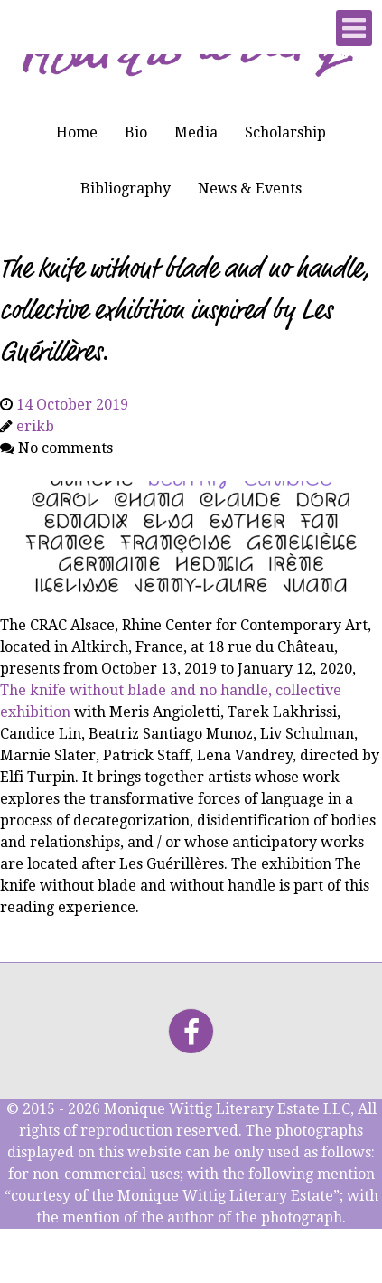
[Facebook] (191, 1031)
